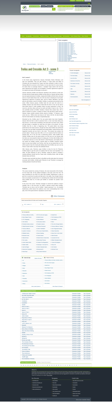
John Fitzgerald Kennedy (57, 229)
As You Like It (25, 301)
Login (89, 3)
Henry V (24, 312)
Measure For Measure (27, 329)
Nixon (53, 222)
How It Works (85, 36)
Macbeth (24, 327)
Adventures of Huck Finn (75, 81)
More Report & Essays (57, 288)
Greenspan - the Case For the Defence (43, 246)
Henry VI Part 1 (25, 314)
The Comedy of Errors (27, 344)
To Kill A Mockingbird (74, 73)
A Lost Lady (73, 135)
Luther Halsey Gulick (27, 244)
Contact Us (55, 398)
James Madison (40, 219)
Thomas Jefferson (26, 229)
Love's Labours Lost (27, 325)
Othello (23, 335)
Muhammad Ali (40, 251)
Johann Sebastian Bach (42, 249)
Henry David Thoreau (41, 241)
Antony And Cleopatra (27, 299)
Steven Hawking (40, 234)
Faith (24, 278)
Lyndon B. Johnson (26, 232)
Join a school (55, 391)
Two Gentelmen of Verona (28, 361)
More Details (49, 377)
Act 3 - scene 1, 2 (28, 204)
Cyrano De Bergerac (56, 244)
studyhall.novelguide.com (37, 385)
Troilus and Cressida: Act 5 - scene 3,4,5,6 (67, 53)
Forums (74, 391)
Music (24, 270)
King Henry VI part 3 (27, 322)
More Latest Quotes (36, 288)
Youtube (22, 380)
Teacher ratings (76, 398)
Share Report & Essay (57, 387)
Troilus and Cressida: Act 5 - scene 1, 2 (66, 52)
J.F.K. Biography (26, 219)
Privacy (88, 402)
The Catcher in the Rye (74, 83)
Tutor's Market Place (75, 36)
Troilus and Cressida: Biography (65, 55)
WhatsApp (51, 73)
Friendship (25, 280)
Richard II (24, 338)
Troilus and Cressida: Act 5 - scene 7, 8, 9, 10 (67, 54)
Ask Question (43, 6)
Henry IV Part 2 (25, 310)
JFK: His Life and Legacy (42, 215)
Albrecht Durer (26, 239)
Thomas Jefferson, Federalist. (58, 227)
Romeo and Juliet (26, 342)
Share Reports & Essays (56, 36)
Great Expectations (74, 97)
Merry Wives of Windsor (27, 331)
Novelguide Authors (76, 393)
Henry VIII (54, 246)
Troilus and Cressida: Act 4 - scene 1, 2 (66, 50)
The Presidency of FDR (56, 217)
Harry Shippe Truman (27, 217)
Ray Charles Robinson (41, 254)
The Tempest (25, 350)
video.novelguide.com (36, 391)
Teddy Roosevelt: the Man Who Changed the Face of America (29, 227)
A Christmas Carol (74, 119)
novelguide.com (35, 383)
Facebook (27, 380)
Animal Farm (72, 86)
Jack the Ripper (26, 249)
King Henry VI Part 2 (27, 320)
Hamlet (23, 307)
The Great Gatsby (73, 75)
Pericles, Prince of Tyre (27, 337)
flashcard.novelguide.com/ (37, 389)
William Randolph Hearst (57, 241)
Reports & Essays (44, 36)
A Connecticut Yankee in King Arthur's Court (79, 124)
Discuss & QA (87, 72)
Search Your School (76, 395)
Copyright (84, 402)
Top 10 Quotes (87, 296)
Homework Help (35, 387)
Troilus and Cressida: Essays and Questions (67, 57)
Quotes (74, 389)
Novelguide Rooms (50, 6)
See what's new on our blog (78, 383)
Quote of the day (38, 260)
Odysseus (72, 94)
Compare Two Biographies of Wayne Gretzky (43, 244)
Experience (25, 275)
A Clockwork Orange (74, 126)
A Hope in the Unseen (75, 133)
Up (42, 204)
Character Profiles (76, 296)
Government (25, 283)
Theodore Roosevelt (41, 227)
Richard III (24, 340)
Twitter (50, 72)
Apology (72, 117)
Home (23, 36)
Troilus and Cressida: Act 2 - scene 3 (66, 46)
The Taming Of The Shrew (28, 348)
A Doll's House (73, 131)
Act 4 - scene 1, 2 (57, 204)
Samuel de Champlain (27, 251)
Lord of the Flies (73, 78)
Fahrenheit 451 (73, 92)
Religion (24, 268)
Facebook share (52, 71)
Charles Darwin (40, 236)
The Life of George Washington (58, 224)
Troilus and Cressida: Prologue (64, 42)
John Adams (54, 219)
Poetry (24, 265)
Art (23, 262)
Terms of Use (78, 402)
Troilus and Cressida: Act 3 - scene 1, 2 (66, 47)
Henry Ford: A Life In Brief (57, 234)
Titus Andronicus (26, 355)
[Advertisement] (56, 23)
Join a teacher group (56, 393)
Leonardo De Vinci (55, 239)
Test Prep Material (56, 395)
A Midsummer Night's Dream (29, 296)
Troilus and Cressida (31, 64)
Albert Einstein (55, 236)
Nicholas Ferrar (55, 251)
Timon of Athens (26, 353)
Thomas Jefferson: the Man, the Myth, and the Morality (29, 215)
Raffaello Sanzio (26, 234)
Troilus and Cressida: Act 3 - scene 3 (66, 49)
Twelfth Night (25, 359)
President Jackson (41, 224)
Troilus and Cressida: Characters (65, 56)
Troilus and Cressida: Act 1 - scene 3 (66, 44)
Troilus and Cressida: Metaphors (65, 58)
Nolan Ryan (25, 254)
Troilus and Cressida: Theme (64, 59)
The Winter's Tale (26, 351)
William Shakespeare (59, 196)
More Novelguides (85, 100)
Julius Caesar (25, 318)
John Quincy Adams (41, 222)
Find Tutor (54, 385)
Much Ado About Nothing (28, 333)
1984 (71, 89)
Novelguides (29, 36)
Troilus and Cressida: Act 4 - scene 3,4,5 (66, 51)
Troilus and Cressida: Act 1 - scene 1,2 (66, 43)
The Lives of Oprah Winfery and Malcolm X (43, 232)
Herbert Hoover (40, 217)
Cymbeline (24, 305)
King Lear (24, 324)
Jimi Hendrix (54, 249)
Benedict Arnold (26, 236)
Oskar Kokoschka (55, 232)
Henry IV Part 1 (25, 309)
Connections (36, 36)
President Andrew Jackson (28, 224)
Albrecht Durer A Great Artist (43, 239)
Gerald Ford (54, 215)
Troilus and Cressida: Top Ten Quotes (66, 60)
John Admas (25, 222)
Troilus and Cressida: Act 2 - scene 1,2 (66, 45)
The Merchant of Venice (27, 346)
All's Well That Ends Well (28, 297)
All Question (75, 385)
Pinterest (29, 380)
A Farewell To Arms (74, 128)
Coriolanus (24, 303)
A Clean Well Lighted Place (76, 122)
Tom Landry (25, 241)
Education (24, 273)
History (24, 286)
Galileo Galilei (25, 246)
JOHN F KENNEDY (41, 229)
